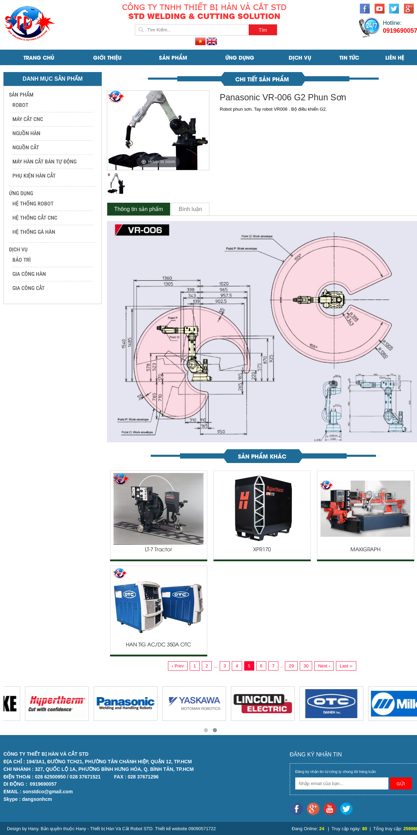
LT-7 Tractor (158, 549)
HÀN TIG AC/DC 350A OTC (158, 645)
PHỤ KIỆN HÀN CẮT (34, 175)
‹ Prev (178, 665)
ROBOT (20, 105)
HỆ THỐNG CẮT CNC (34, 217)
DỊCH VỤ (300, 57)
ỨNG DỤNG (239, 57)
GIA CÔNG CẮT (28, 288)
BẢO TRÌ (21, 259)
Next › (324, 665)
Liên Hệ (394, 57)
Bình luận (190, 209)
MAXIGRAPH (365, 549)
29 (291, 665)
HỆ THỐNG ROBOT (32, 203)
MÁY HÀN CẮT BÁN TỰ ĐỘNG (44, 161)
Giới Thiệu (107, 57)
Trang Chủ (38, 57)
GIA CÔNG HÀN (29, 274)
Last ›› (346, 665)
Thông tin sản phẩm (138, 209)
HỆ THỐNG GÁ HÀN (33, 232)
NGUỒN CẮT (25, 147)
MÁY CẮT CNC (27, 119)
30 (306, 665)
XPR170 (262, 549)
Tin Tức (349, 57)
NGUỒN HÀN (26, 133)
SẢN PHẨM (173, 57)
